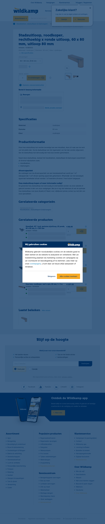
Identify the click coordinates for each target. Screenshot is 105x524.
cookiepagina (35, 264)
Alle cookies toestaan (68, 276)
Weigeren (52, 276)
